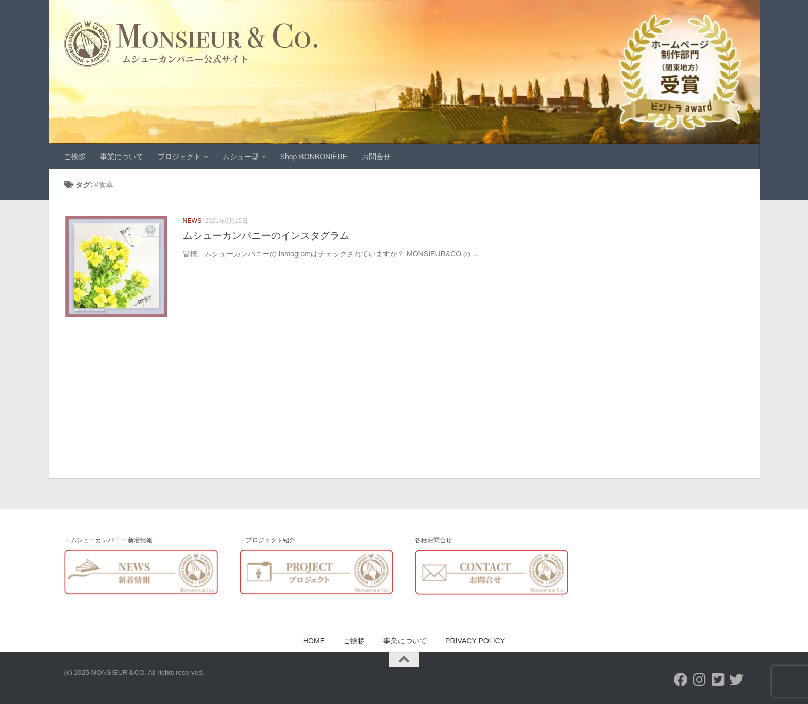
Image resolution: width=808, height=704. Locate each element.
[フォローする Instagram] (699, 680)
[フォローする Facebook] (681, 680)
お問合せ (376, 156)
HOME (314, 641)
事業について (121, 156)
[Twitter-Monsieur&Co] (718, 680)
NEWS (192, 221)
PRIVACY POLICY (475, 641)
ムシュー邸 (241, 156)
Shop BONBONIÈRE (314, 156)
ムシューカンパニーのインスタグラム (266, 235)
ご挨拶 (75, 156)
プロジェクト (179, 156)
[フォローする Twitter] (736, 680)
